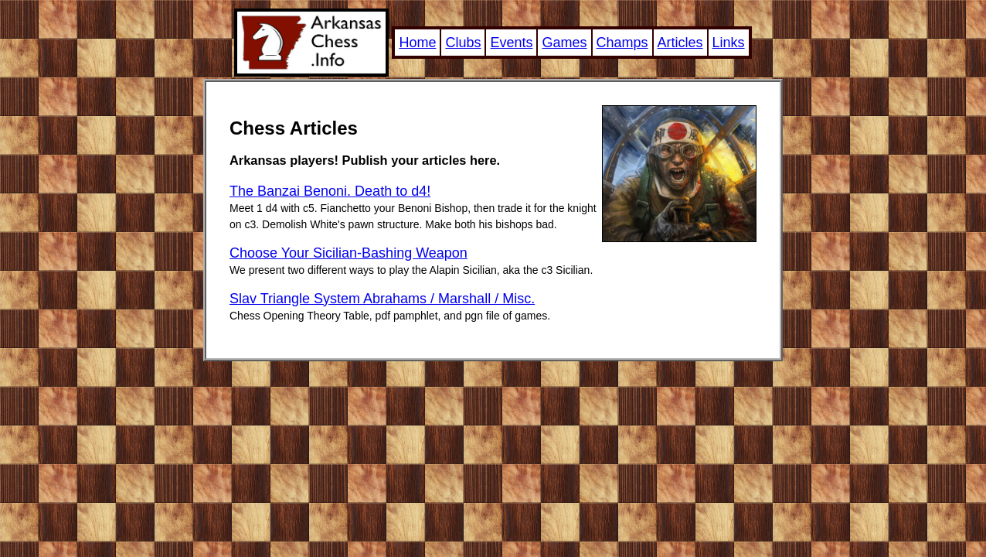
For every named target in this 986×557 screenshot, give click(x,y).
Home (417, 42)
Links (728, 42)
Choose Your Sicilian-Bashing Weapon (349, 253)
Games (564, 42)
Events (511, 42)
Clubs (463, 42)
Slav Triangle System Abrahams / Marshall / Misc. (382, 298)
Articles (680, 42)
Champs (622, 42)
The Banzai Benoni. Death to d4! (330, 191)
